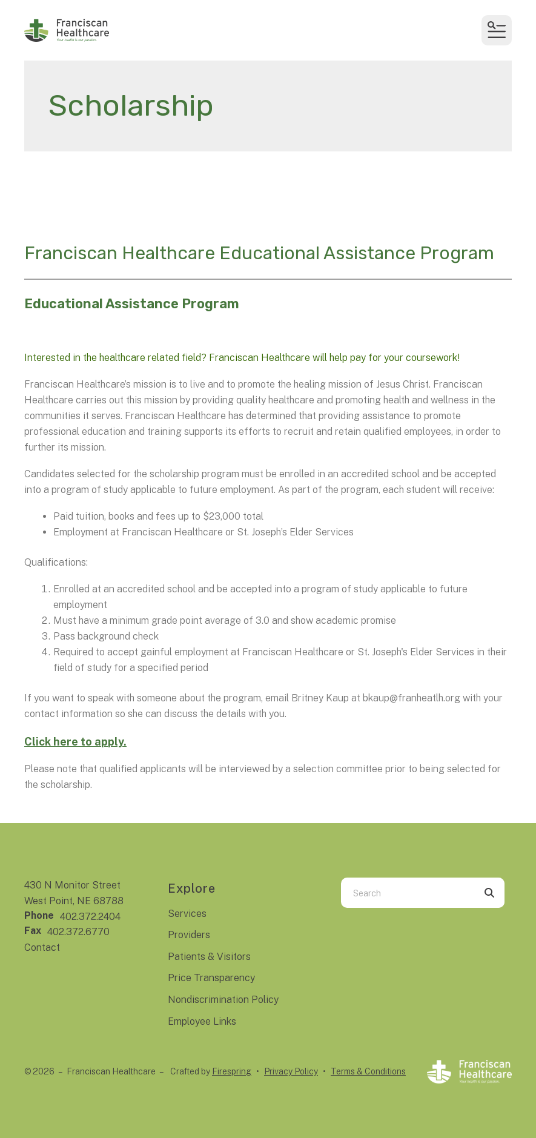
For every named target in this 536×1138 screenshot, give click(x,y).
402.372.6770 (78, 932)
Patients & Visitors (209, 956)
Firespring (231, 1071)
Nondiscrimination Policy (223, 999)
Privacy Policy (291, 1071)
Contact (42, 947)
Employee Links (202, 1021)
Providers (189, 935)
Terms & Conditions (368, 1071)
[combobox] (407, 893)
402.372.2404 (90, 916)
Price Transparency (211, 978)
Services (187, 913)
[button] (496, 30)
